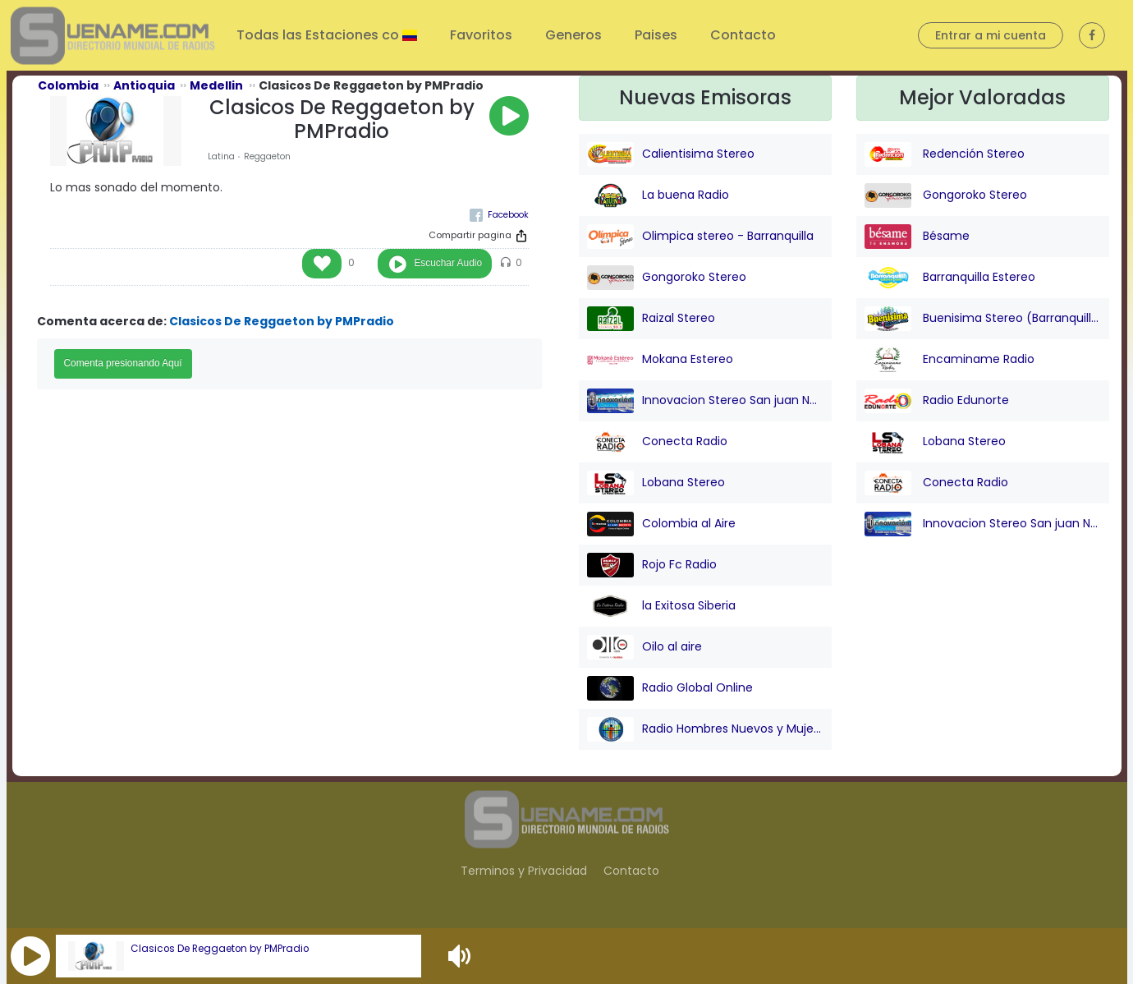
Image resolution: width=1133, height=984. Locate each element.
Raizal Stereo (651, 318)
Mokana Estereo (660, 359)
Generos (573, 34)
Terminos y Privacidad (524, 870)
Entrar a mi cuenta (990, 35)
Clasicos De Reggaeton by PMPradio (220, 948)
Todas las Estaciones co (319, 34)
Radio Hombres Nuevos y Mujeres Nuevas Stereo (705, 729)
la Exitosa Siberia (661, 606)
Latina (221, 156)
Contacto (743, 34)
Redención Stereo (945, 154)
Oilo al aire (644, 647)
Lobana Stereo (656, 483)
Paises (656, 34)
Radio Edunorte (937, 401)
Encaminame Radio (949, 359)
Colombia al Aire (661, 524)
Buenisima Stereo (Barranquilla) (983, 318)
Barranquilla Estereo (950, 277)
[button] (30, 956)
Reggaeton (267, 156)
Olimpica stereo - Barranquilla (700, 236)
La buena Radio (658, 195)
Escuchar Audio (448, 263)
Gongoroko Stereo (666, 277)
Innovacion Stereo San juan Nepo (705, 401)
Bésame (917, 236)
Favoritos (481, 34)
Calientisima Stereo (671, 154)
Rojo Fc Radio (652, 565)
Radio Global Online (670, 688)
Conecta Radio (657, 442)
